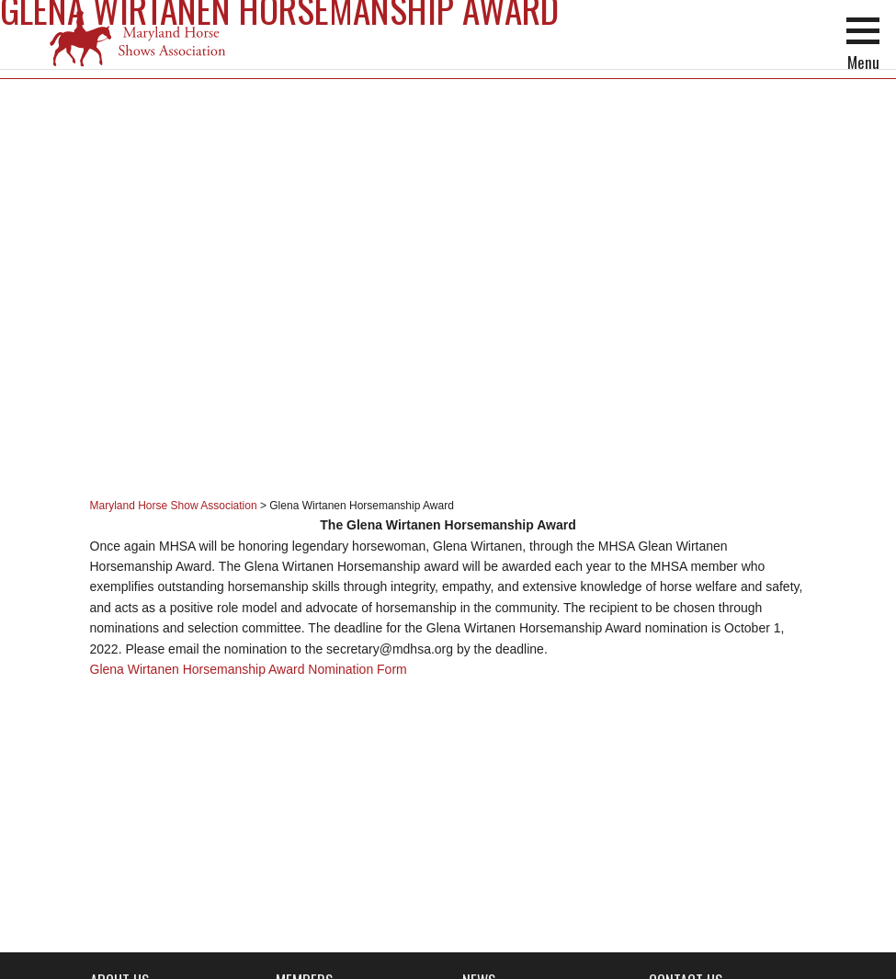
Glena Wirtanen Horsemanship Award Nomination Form (248, 669)
